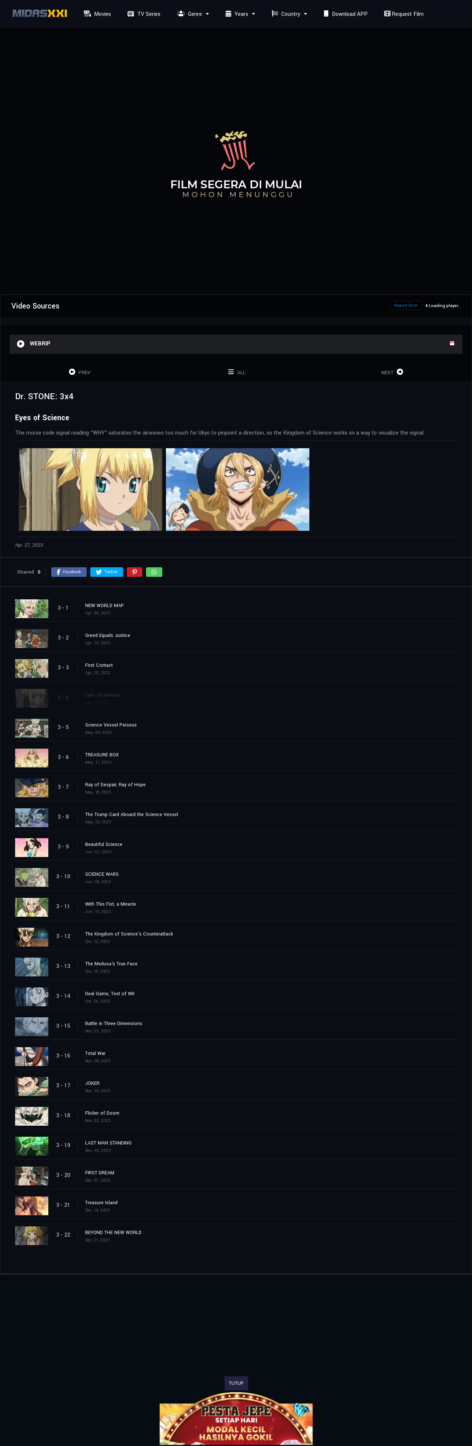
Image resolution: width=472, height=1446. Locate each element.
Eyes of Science (102, 695)
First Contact (99, 665)
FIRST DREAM (99, 1173)
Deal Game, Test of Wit (110, 993)
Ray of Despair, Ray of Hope (115, 784)
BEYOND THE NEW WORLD (113, 1232)
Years (236, 14)
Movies (96, 14)
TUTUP (236, 1383)
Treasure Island (101, 1202)
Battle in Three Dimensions (113, 1023)
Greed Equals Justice (107, 635)
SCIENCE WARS (102, 874)
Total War (95, 1053)
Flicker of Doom (102, 1113)
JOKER (92, 1083)
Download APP (345, 14)
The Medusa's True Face (111, 964)
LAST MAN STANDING (108, 1143)
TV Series (143, 14)
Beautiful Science (103, 844)
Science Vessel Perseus (111, 725)
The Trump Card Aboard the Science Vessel (131, 814)
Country (285, 14)
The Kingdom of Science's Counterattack (129, 934)
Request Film (403, 14)
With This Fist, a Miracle (110, 904)
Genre (188, 14)
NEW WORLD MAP (104, 605)
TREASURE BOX (102, 755)
